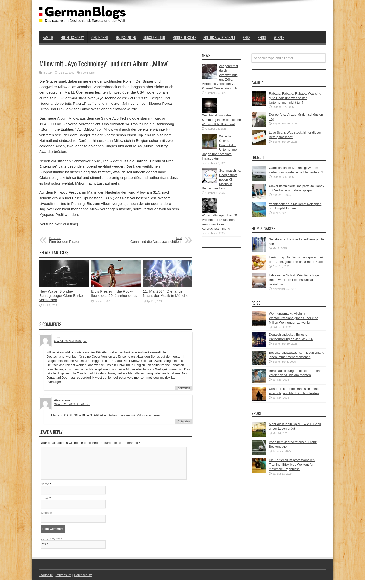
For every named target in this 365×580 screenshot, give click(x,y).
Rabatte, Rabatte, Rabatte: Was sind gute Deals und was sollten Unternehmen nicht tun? (295, 98)
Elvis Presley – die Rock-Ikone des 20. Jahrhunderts (114, 293)
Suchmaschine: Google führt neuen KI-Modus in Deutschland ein (221, 179)
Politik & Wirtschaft (219, 37)
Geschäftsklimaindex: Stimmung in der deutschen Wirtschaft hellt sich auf (221, 119)
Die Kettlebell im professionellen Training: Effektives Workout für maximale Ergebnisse (292, 464)
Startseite (46, 575)
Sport (262, 37)
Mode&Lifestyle (184, 37)
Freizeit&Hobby (72, 37)
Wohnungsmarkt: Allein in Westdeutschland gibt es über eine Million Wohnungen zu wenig (293, 318)
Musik (49, 72)
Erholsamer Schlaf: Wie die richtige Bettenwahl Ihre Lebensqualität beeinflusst (294, 279)
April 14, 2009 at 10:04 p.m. (70, 341)
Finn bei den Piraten (79, 240)
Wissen (279, 37)
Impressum (63, 575)
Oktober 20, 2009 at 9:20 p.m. (72, 404)
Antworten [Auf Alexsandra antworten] (184, 421)
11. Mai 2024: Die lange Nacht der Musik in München (167, 293)
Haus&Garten (126, 37)
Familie (48, 37)
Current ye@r (51, 538)
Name (45, 484)
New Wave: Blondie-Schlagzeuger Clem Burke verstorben (61, 295)
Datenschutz (83, 575)
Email (45, 498)
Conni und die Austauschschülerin (152, 240)
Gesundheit (99, 37)
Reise (246, 37)
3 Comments (88, 72)
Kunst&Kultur (154, 37)
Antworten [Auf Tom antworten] (184, 387)
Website (46, 513)
